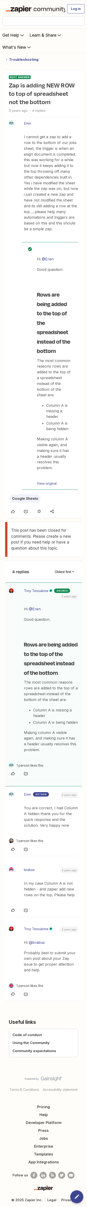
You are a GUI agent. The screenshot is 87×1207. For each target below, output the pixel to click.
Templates (43, 1154)
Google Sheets (25, 498)
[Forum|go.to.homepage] (33, 9)
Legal (51, 1200)
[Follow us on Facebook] (33, 1175)
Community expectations (34, 1051)
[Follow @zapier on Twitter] (61, 1175)
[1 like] (26, 765)
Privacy (67, 1200)
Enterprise (43, 1146)
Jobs (43, 1138)
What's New (17, 47)
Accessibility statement (60, 1090)
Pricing (43, 1107)
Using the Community (31, 1043)
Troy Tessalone (36, 591)
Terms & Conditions (24, 1090)
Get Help (13, 35)
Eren (27, 123)
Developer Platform (43, 1122)
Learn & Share (45, 35)
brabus (29, 870)
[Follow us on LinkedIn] (43, 1175)
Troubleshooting (24, 59)
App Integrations (43, 1162)
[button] (76, 8)
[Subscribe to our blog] (52, 1175)
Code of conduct (27, 1035)
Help (43, 1114)
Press (43, 1130)
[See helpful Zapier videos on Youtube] (71, 1175)
